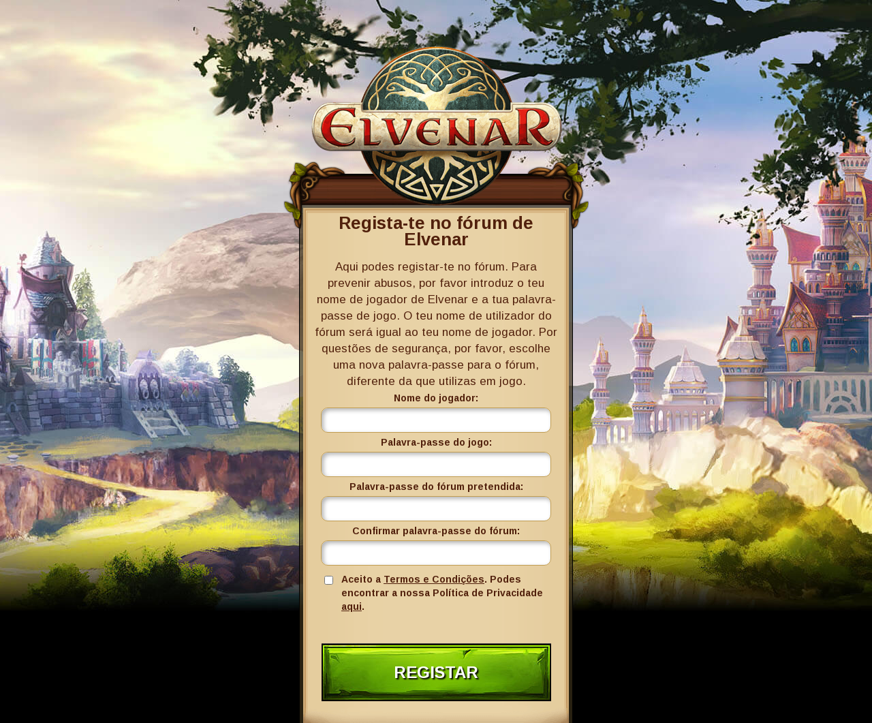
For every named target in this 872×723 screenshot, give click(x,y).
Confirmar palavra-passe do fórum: (436, 530)
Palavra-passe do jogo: (436, 442)
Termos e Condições (434, 579)
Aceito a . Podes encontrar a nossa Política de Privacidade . (442, 593)
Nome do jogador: (436, 398)
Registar (436, 672)
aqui (351, 606)
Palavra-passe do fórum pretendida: (436, 486)
